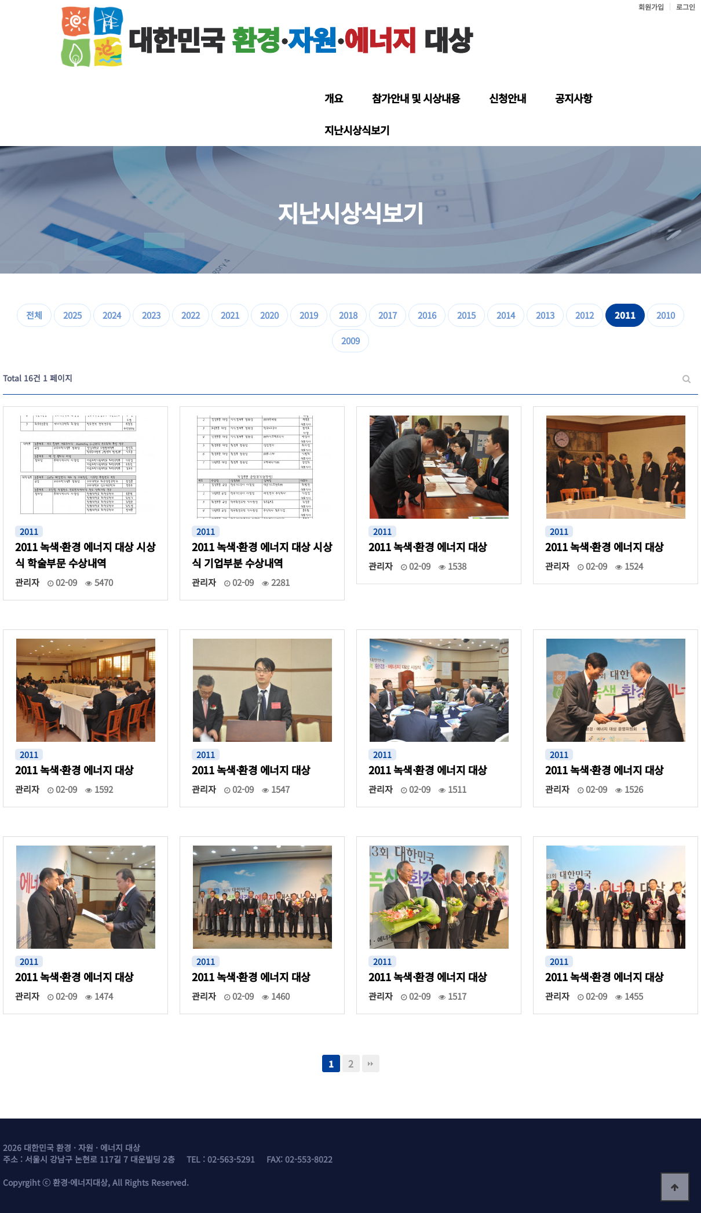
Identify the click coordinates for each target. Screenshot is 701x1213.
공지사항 (573, 97)
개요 (333, 97)
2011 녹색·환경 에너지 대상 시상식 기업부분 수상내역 (262, 554)
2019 (309, 315)
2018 (348, 315)
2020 (269, 315)
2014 (505, 315)
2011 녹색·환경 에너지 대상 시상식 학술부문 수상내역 (85, 554)
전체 (34, 315)
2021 (230, 315)
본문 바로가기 (0, 0)
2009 (350, 340)
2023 (151, 315)
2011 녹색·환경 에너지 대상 (427, 546)
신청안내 (507, 97)
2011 (625, 315)
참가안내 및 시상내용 (416, 97)
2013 (545, 315)
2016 (427, 315)
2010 (665, 315)
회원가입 (651, 7)
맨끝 (370, 1063)
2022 (190, 315)
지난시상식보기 (356, 129)
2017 (387, 315)
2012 (584, 315)
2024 (112, 315)
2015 (466, 315)
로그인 (685, 7)
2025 (72, 315)
